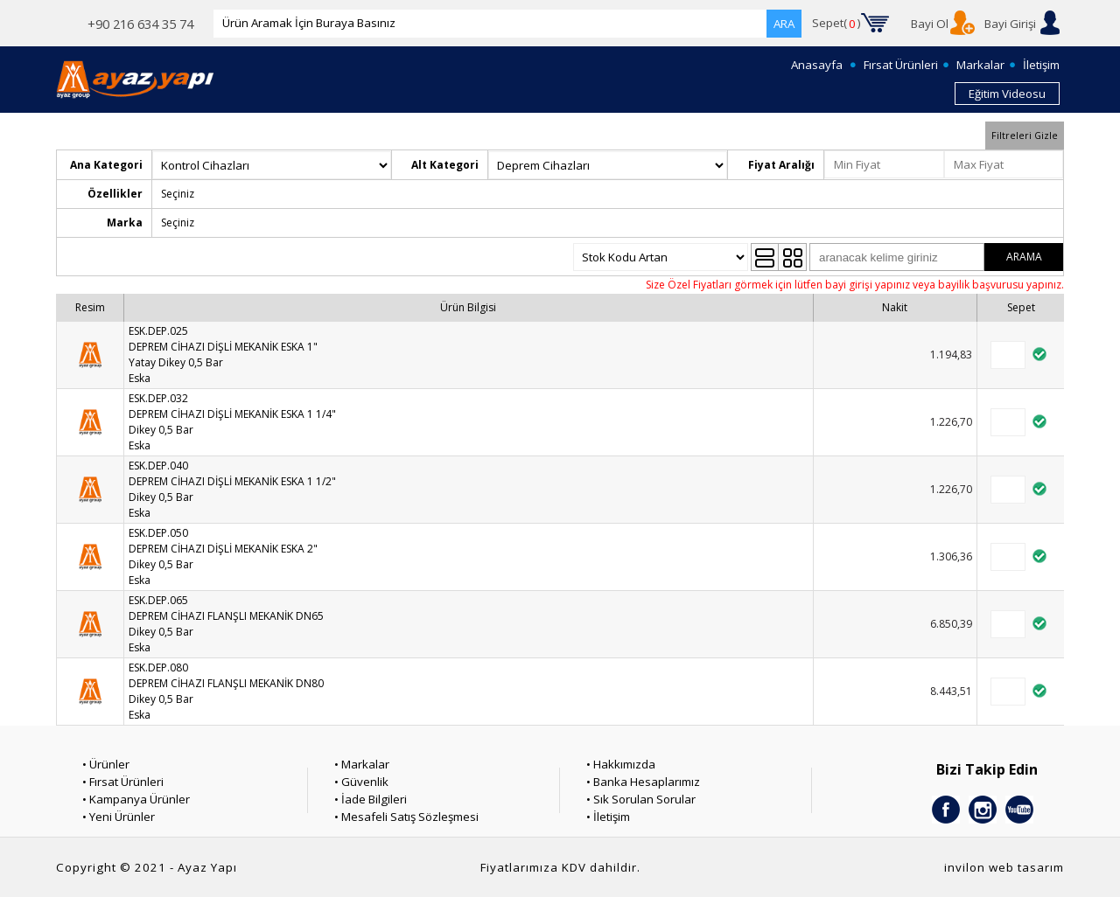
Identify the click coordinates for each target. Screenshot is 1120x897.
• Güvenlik (361, 781)
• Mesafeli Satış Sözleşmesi (406, 816)
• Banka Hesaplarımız (643, 781)
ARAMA (1024, 256)
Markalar (980, 65)
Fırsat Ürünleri (901, 65)
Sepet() (836, 24)
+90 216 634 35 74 (140, 23)
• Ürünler (106, 764)
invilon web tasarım (1004, 867)
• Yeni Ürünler (118, 816)
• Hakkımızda (620, 764)
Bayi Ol (929, 23)
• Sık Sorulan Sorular (641, 799)
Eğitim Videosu (1007, 93)
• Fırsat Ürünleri (123, 781)
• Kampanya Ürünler (136, 799)
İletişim (1041, 65)
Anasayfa (817, 65)
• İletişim (608, 816)
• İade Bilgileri (370, 799)
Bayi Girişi (1010, 23)
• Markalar (361, 764)
